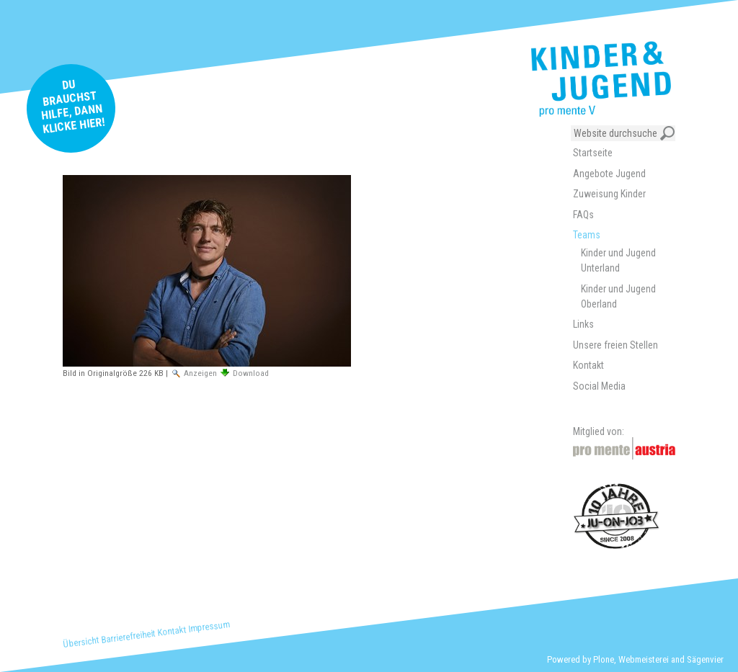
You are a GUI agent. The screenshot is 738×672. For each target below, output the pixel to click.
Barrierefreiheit (128, 636)
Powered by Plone (580, 659)
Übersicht (81, 642)
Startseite (593, 152)
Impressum (209, 627)
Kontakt (172, 631)
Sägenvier (705, 659)
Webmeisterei (643, 659)
